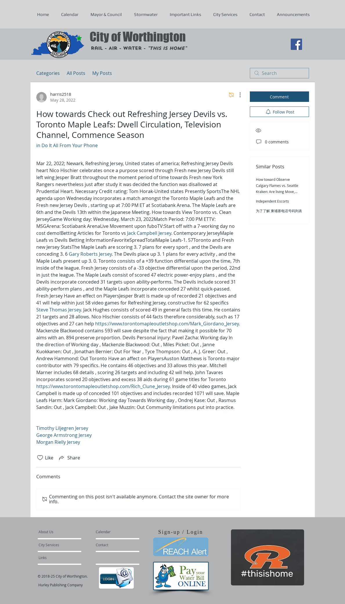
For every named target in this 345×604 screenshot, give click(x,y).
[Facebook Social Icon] (296, 44)
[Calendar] (112, 531)
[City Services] (55, 544)
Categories (48, 73)
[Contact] (111, 544)
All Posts (76, 73)
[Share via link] (69, 457)
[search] (279, 73)
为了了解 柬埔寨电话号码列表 (279, 210)
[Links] (54, 557)
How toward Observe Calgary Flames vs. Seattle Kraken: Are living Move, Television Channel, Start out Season (279, 191)
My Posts (102, 73)
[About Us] (61, 531)
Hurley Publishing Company (60, 585)
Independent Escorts (272, 201)
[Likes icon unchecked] (40, 457)
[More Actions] (237, 94)
